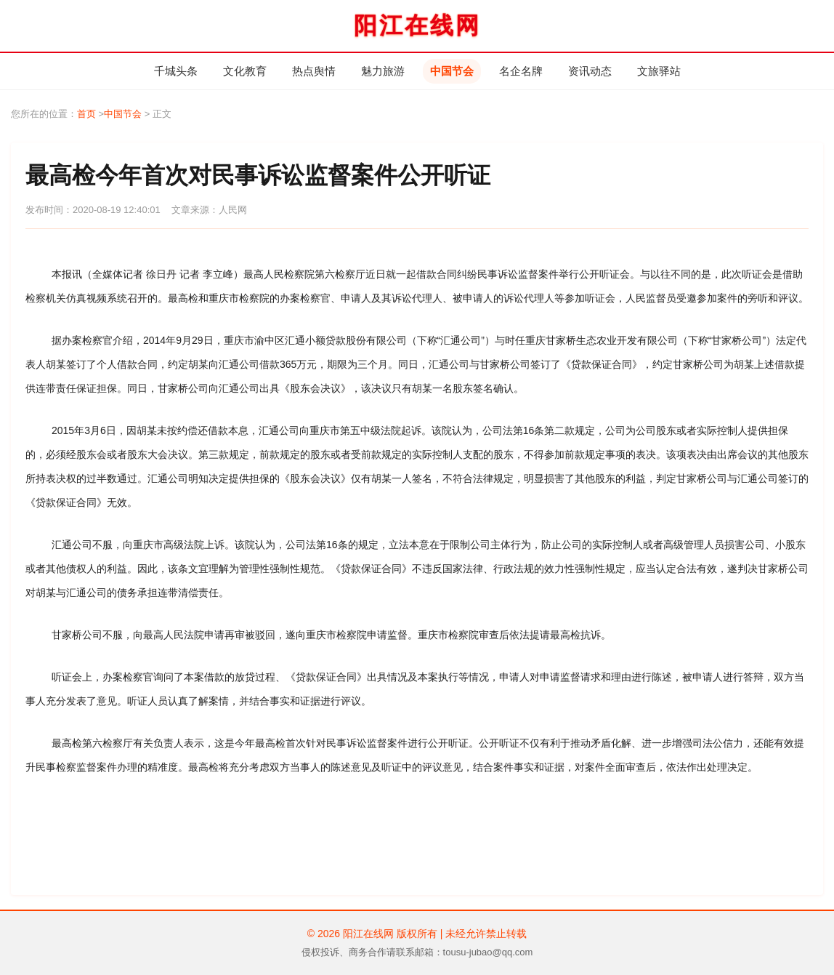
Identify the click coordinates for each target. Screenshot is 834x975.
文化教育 (245, 71)
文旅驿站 (659, 71)
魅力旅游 (383, 71)
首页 (86, 113)
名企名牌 (521, 71)
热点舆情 (314, 71)
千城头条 (176, 71)
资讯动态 (590, 71)
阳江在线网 (417, 25)
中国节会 (452, 71)
